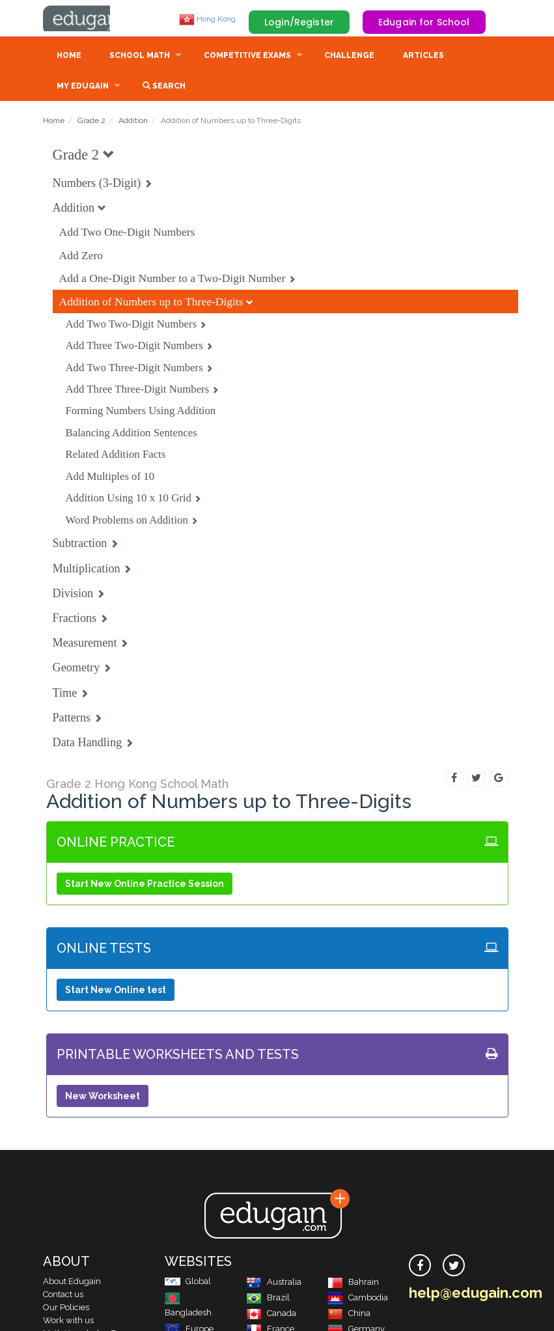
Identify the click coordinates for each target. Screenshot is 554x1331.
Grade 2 (91, 121)
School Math (139, 56)
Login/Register (299, 22)
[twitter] (454, 1266)
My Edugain (83, 87)
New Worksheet (102, 1097)
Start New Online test (115, 991)
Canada (271, 1314)
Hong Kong (207, 18)
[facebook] (420, 1266)
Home (69, 56)
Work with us (68, 1321)
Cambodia (357, 1299)
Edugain (92, 19)
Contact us (63, 1295)
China (348, 1314)
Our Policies (66, 1308)
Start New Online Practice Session (144, 885)
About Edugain (72, 1282)
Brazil (268, 1299)
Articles (423, 56)
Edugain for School (424, 22)
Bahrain (353, 1283)
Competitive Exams (247, 56)
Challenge (349, 56)
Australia (273, 1283)
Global (188, 1282)
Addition (133, 121)
